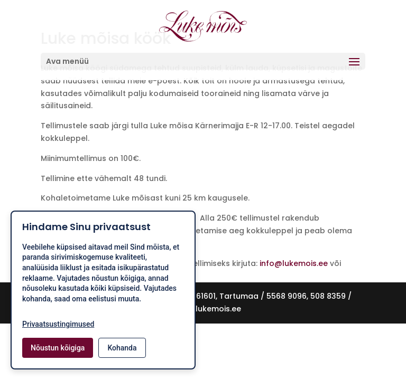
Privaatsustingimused (58, 324)
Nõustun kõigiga (58, 348)
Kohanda (121, 348)
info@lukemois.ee (295, 263)
